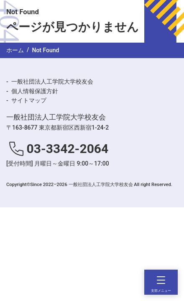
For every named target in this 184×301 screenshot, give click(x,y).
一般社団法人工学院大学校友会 (52, 81)
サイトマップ (28, 100)
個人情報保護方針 (34, 91)
